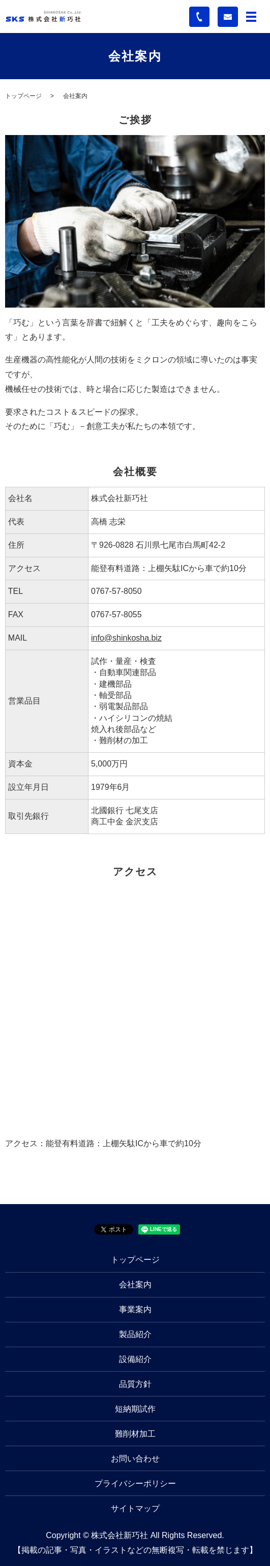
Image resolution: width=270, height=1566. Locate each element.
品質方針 (135, 1384)
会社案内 (135, 1284)
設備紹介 (135, 1359)
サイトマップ (135, 1508)
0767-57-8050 (116, 591)
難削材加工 (135, 1433)
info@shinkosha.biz (126, 638)
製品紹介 (135, 1334)
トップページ (23, 95)
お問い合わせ (135, 1458)
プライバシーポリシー (135, 1483)
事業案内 (135, 1309)
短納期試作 (135, 1409)
